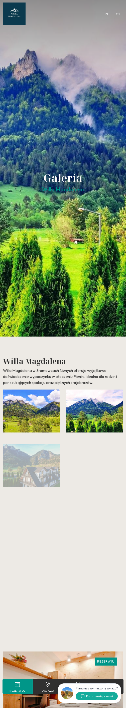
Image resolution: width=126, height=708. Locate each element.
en (118, 14)
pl (107, 14)
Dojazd (48, 686)
